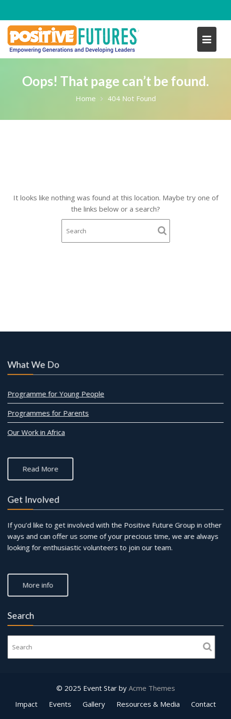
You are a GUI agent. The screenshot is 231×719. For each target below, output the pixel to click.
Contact (203, 704)
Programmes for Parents (48, 413)
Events (60, 704)
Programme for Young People (56, 393)
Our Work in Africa (36, 432)
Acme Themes (152, 688)
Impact (26, 704)
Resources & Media (148, 704)
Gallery (94, 704)
